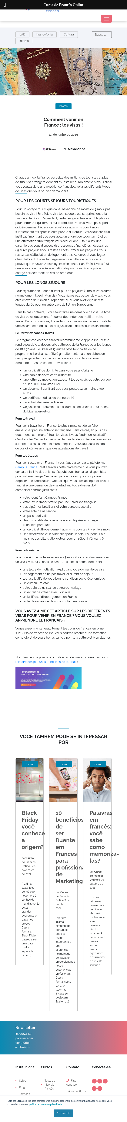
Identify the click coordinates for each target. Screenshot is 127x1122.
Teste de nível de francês (50, 1084)
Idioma (24, 41)
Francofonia (44, 34)
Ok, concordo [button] (63, 1113)
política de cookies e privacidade (45, 1104)
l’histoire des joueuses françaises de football (46, 662)
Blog (22, 1087)
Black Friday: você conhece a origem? (33, 830)
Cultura (69, 34)
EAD (22, 34)
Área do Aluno (77, 1091)
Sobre (22, 1080)
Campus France (26, 467)
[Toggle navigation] (106, 19)
